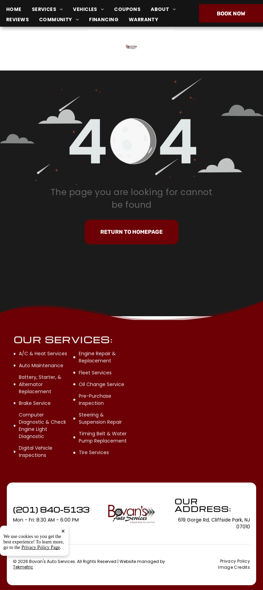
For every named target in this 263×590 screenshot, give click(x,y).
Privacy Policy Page (41, 573)
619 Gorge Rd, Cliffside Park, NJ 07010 (46, 52)
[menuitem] (19, 9)
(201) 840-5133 (218, 48)
